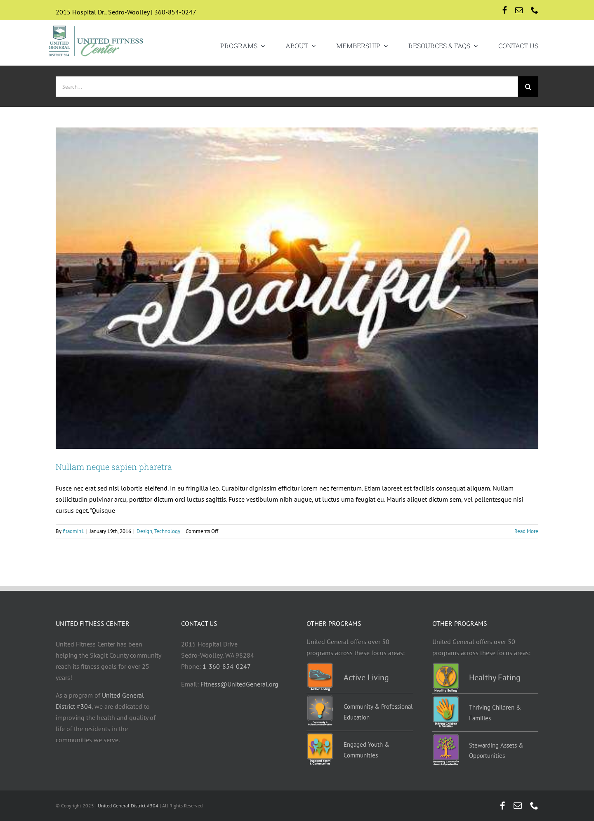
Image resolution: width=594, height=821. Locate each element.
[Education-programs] (319, 698)
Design (144, 531)
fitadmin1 (73, 531)
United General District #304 (128, 805)
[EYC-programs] (319, 736)
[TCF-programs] (445, 699)
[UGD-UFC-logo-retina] (96, 26)
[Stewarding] (445, 737)
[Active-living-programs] (319, 666)
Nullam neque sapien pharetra (114, 466)
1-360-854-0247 (227, 666)
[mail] (519, 10)
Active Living (366, 677)
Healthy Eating (495, 677)
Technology (167, 531)
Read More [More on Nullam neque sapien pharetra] (526, 531)
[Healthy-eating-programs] (445, 666)
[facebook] (504, 10)
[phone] (534, 10)
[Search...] (287, 86)
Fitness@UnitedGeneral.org (239, 684)
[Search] (528, 86)
